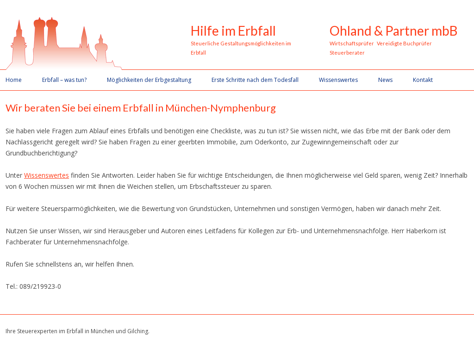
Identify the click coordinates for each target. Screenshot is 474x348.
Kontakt (423, 80)
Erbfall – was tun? (64, 80)
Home (14, 80)
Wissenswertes (338, 80)
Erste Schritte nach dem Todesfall (255, 80)
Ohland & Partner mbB (394, 30)
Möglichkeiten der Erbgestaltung (149, 80)
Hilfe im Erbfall (233, 30)
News (385, 80)
